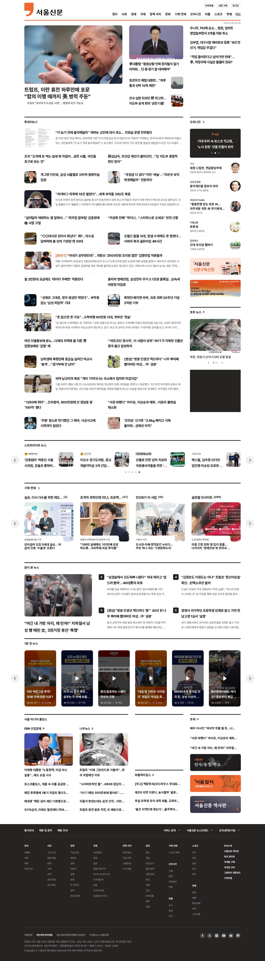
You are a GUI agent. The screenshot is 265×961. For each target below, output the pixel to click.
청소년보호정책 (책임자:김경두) (70, 934)
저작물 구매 (229, 862)
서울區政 (127, 863)
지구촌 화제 (98, 890)
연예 (229, 14)
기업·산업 (74, 852)
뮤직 (194, 908)
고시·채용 (127, 868)
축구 (194, 857)
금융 (72, 863)
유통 (72, 874)
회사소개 (228, 845)
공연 (148, 906)
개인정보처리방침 (44, 934)
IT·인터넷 (74, 885)
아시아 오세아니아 (101, 874)
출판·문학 (150, 868)
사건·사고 (51, 852)
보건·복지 (51, 885)
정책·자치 (155, 14)
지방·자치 (127, 857)
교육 (49, 868)
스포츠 (218, 14)
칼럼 (171, 876)
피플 (207, 14)
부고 (171, 916)
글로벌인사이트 (100, 895)
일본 (95, 863)
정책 (72, 890)
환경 (49, 863)
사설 (171, 870)
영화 (148, 901)
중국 (95, 857)
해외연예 (196, 903)
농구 (194, 868)
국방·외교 (28, 868)
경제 (133, 14)
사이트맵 (228, 878)
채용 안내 (62, 830)
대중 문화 (150, 874)
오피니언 (195, 14)
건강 (148, 890)
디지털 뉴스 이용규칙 (99, 934)
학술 (148, 857)
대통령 (27, 852)
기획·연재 (180, 14)
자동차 (73, 868)
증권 (72, 879)
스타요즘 (196, 914)
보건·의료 (51, 879)
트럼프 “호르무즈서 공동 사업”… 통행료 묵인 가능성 (55, 103)
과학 (49, 874)
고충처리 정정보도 (232, 872)
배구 (194, 874)
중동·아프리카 (99, 868)
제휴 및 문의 (45, 830)
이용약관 (28, 934)
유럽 (95, 885)
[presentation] (15, 460)
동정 (171, 910)
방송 (194, 892)
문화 (168, 14)
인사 (171, 905)
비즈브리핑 (75, 895)
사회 (124, 14)
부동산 (73, 857)
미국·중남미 (98, 879)
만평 (171, 887)
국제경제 (97, 852)
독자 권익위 (229, 856)
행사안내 (29, 830)
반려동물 (150, 895)
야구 (194, 852)
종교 (148, 879)
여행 (148, 885)
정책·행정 (127, 852)
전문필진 (173, 881)
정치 (115, 14)
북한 (26, 863)
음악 (148, 852)
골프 (194, 863)
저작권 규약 (229, 867)
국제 (143, 14)
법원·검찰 (51, 857)
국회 (26, 857)
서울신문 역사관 (231, 851)
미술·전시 (150, 863)
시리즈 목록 (174, 852)
